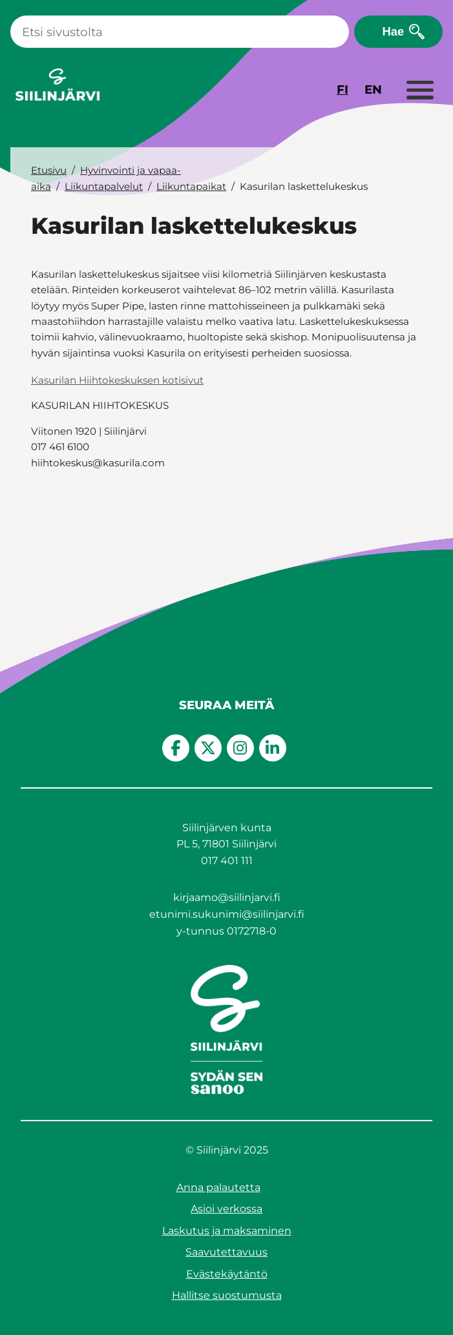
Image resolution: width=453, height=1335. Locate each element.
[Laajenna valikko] (419, 91)
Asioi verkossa (226, 1209)
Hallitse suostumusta (227, 1295)
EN (373, 89)
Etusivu (49, 170)
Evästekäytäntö (227, 1274)
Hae (393, 31)
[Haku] (179, 32)
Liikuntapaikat (191, 186)
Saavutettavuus (226, 1252)
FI (342, 89)
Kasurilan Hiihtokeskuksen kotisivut (117, 380)
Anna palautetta (218, 1187)
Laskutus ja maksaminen (226, 1231)
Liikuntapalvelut (104, 186)
